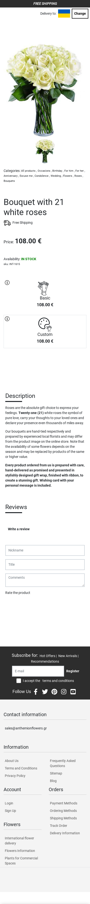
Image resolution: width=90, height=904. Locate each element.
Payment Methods (63, 803)
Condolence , (42, 175)
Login (9, 803)
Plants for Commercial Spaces (21, 860)
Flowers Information (20, 851)
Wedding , (56, 175)
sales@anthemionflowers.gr (26, 728)
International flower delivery (19, 840)
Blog (53, 781)
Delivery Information (65, 833)
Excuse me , (27, 175)
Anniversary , (11, 175)
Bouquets (9, 181)
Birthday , (57, 170)
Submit (13, 605)
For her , (80, 170)
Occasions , (45, 170)
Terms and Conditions (21, 768)
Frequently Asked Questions (63, 763)
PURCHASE (45, 365)
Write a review (19, 529)
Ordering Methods (63, 811)
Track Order (58, 826)
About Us (11, 761)
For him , (69, 170)
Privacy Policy (15, 776)
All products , (29, 170)
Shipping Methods (63, 818)
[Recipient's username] (38, 671)
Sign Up (10, 811)
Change (80, 13)
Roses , (78, 175)
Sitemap (56, 773)
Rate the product (17, 593)
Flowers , (68, 175)
